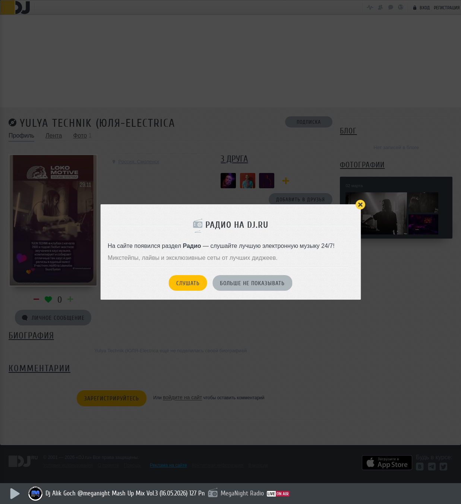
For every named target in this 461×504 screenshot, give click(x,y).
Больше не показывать (252, 283)
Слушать (188, 283)
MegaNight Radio (242, 493)
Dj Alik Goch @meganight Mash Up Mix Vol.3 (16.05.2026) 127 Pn (125, 493)
